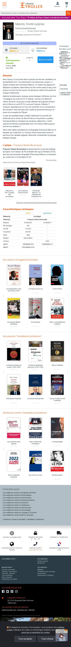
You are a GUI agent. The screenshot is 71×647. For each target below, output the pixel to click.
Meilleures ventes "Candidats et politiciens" (25, 412)
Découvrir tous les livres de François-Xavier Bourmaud (36, 203)
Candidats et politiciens (35, 519)
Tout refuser (47, 638)
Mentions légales (7, 615)
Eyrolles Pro (41, 563)
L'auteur (64, 89)
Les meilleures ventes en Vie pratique (17, 510)
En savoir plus (51, 160)
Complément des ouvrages (46, 571)
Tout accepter (25, 638)
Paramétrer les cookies (9, 579)
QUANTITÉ (29, 58)
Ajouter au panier (45, 60)
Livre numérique (7, 575)
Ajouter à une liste (29, 43)
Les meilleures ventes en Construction (17, 498)
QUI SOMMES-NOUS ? (9, 559)
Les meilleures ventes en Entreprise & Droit (19, 500)
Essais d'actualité (18, 519)
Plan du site (36, 615)
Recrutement (41, 573)
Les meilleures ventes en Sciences (15, 503)
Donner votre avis (40, 31)
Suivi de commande (8, 570)
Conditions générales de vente (22, 615)
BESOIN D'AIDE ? (7, 567)
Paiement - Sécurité (8, 573)
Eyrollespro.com (22, 610)
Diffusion (32, 610)
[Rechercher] (33, 13)
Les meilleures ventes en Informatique (17, 495)
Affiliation (40, 570)
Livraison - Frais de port (9, 571)
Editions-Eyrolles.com (9, 610)
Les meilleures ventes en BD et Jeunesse (18, 515)
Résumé (63, 85)
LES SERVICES (42, 567)
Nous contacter (7, 577)
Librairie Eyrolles (42, 561)
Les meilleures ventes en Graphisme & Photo (19, 493)
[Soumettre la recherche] (68, 13)
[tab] (16, 49)
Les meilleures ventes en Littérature (16, 505)
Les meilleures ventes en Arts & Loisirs (17, 508)
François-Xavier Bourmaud (25, 28)
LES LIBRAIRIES (42, 559)
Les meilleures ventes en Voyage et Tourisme (20, 512)
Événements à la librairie (45, 575)
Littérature (7, 519)
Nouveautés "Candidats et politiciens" (22, 336)
